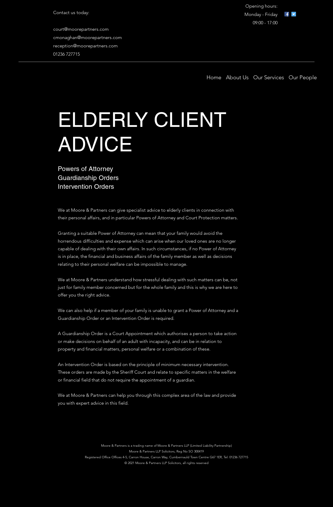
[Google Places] (286, 14)
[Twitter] (293, 14)
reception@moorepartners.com (85, 46)
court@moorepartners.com (81, 29)
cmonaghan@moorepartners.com (87, 37)
